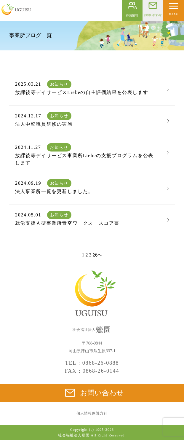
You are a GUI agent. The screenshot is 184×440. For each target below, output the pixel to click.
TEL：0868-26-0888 (92, 363)
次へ (97, 254)
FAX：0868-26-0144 (92, 371)
